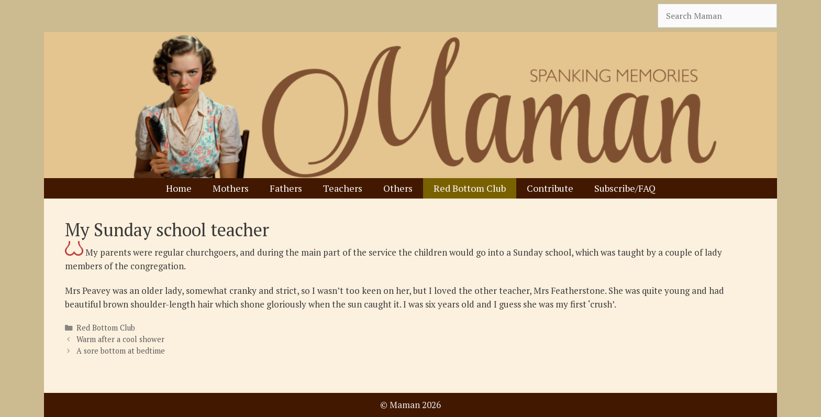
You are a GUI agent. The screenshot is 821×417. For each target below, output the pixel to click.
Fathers (286, 188)
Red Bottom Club (470, 188)
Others (398, 188)
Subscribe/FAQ (625, 188)
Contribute (550, 188)
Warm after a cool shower (120, 339)
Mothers (231, 188)
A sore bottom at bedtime (120, 351)
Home (179, 188)
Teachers (342, 188)
